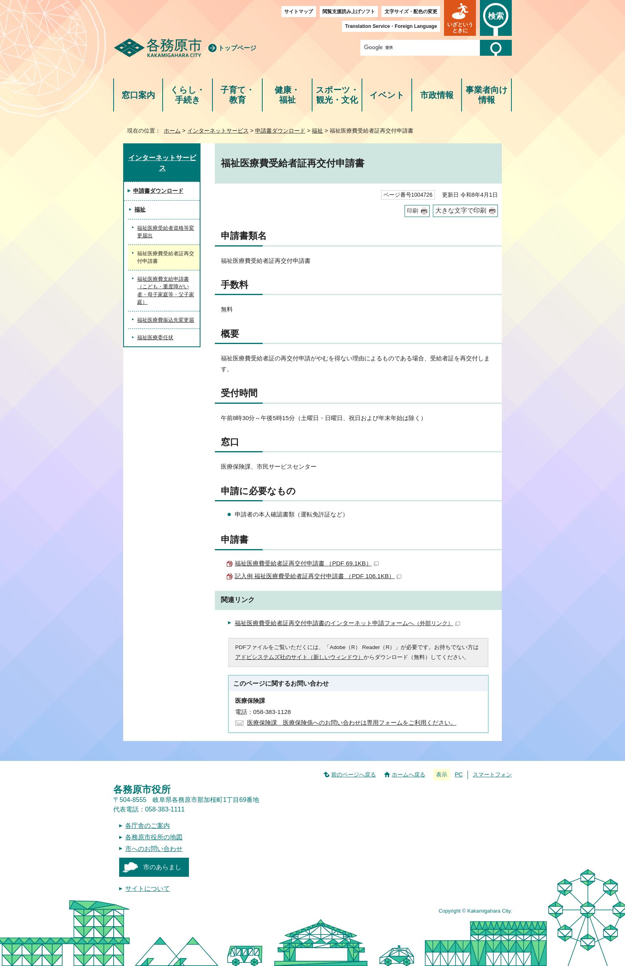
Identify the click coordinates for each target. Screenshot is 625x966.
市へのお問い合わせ (154, 848)
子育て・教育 (237, 95)
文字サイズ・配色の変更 (411, 11)
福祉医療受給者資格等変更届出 (165, 232)
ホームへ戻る (408, 774)
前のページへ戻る (353, 774)
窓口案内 (138, 95)
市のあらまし (162, 867)
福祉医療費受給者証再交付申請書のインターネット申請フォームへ (347, 623)
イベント (387, 95)
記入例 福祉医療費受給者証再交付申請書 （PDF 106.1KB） (318, 576)
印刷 (412, 211)
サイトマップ (298, 11)
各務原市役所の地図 (154, 837)
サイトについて (147, 888)
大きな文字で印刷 (460, 210)
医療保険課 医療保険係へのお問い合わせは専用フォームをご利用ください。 (351, 722)
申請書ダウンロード (280, 130)
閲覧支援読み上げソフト (348, 11)
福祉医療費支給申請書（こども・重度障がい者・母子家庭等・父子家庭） (165, 290)
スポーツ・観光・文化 (337, 95)
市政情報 (437, 95)
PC (459, 774)
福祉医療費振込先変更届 (165, 320)
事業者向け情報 (487, 95)
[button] (460, 18)
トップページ (237, 48)
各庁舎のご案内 (147, 825)
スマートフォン (492, 774)
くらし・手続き (187, 95)
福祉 (317, 130)
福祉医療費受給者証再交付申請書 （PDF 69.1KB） (307, 563)
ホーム (172, 130)
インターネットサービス (218, 130)
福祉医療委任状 (155, 337)
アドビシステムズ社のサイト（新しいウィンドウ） (299, 657)
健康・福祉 (287, 95)
